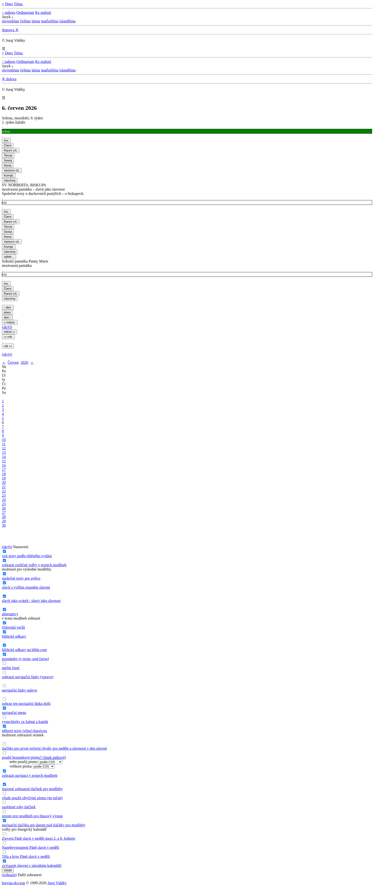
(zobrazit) (9, 875)
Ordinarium (25, 12)
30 (4, 525)
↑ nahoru (8, 12)
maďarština (49, 21)
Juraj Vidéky (57, 883)
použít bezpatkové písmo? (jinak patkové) (34, 757)
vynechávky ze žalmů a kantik (25, 722)
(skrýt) (7, 327)
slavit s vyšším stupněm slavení (26, 587)
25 (4, 504)
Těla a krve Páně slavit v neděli (26, 856)
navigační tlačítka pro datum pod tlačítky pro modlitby (43, 825)
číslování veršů (13, 627)
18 (4, 474)
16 (4, 465)
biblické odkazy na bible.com (24, 650)
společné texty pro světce (21, 578)
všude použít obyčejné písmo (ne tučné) (32, 798)
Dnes (9, 4)
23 (4, 495)
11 (3, 444)
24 (4, 500)
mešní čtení (10, 668)
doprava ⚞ (10, 30)
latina (35, 21)
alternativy (10, 614)
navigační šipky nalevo (19, 690)
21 (4, 487)
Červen (13, 362)
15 (4, 461)
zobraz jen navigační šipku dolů (26, 704)
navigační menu (14, 713)
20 (4, 482)
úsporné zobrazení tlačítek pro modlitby (32, 789)
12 (4, 448)
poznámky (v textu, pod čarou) (25, 659)
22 (4, 491)
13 (4, 452)
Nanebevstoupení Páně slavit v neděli (30, 847)
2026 (24, 362)
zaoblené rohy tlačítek (19, 807)
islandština (67, 21)
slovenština (10, 21)
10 (4, 440)
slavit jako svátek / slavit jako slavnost (31, 601)
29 (4, 521)
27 (4, 512)
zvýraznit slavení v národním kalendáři (32, 866)
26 (4, 508)
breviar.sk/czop (13, 883)
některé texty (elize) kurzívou (24, 731)
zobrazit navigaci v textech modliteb (29, 775)
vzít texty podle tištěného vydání (27, 556)
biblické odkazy (14, 636)
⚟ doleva (9, 79)
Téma (18, 4)
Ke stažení (43, 12)
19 (4, 478)
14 (4, 457)
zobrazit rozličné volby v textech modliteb (34, 565)
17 (4, 470)
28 (4, 517)
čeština (25, 21)
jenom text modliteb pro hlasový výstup (32, 816)
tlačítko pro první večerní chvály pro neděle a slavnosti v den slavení (54, 748)
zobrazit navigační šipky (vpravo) (27, 677)
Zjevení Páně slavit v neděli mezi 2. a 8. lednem (38, 838)
